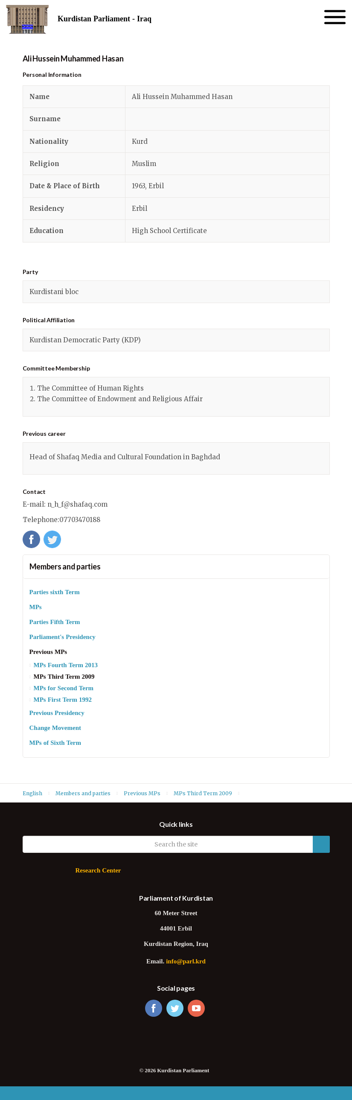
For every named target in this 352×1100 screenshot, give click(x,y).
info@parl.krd (186, 962)
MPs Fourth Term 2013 (66, 665)
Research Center (98, 871)
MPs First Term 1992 (63, 700)
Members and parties (65, 566)
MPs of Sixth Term (55, 743)
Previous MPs (48, 652)
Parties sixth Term (54, 592)
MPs (35, 607)
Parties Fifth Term (54, 622)
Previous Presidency (56, 713)
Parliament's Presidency (62, 637)
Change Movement (55, 728)
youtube (196, 1008)
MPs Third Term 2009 (64, 677)
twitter (174, 1008)
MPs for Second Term (64, 688)
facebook (153, 1008)
